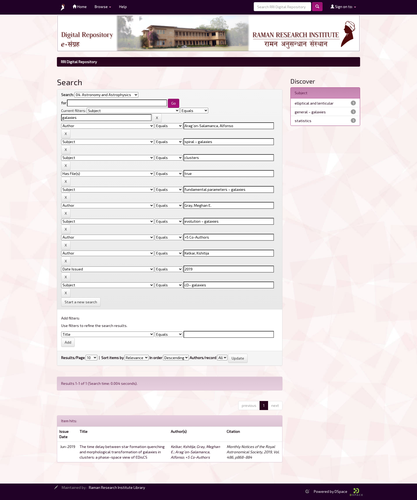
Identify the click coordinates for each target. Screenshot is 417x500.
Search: (67, 94)
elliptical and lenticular (314, 103)
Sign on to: (343, 6)
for (63, 103)
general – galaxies (310, 112)
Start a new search (81, 302)
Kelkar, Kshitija (183, 446)
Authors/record (203, 357)
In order (155, 357)
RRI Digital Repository (79, 61)
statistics (303, 120)
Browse (103, 6)
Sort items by (112, 357)
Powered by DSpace (338, 491)
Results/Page (73, 357)
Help (123, 6)
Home (80, 6)
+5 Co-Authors (197, 457)
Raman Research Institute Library (117, 487)
